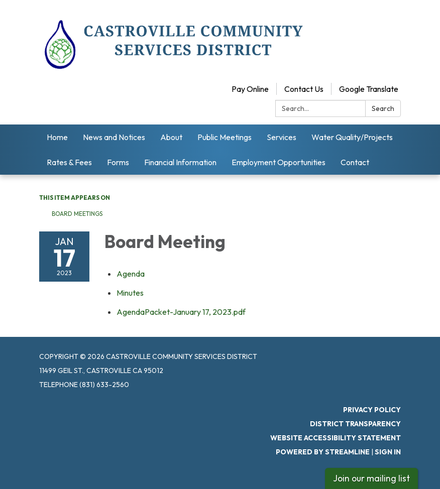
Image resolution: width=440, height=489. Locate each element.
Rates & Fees (69, 162)
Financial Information (180, 162)
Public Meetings (224, 137)
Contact (355, 162)
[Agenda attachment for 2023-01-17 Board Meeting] (131, 274)
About (171, 137)
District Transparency (355, 423)
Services (281, 137)
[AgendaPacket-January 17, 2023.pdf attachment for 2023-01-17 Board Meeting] (181, 312)
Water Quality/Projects (352, 137)
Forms (118, 162)
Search (383, 108)
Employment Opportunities (278, 162)
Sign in (388, 451)
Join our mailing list (371, 478)
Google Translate (368, 89)
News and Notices (114, 137)
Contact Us (303, 89)
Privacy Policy (372, 409)
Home (57, 137)
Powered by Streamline (323, 451)
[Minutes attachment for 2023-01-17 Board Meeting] (130, 293)
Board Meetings (77, 213)
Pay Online (250, 89)
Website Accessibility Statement (335, 437)
